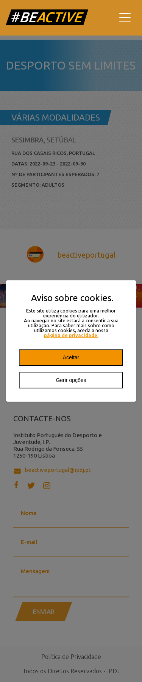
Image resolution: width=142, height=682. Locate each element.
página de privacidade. (71, 335)
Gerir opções (71, 380)
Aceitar (71, 357)
